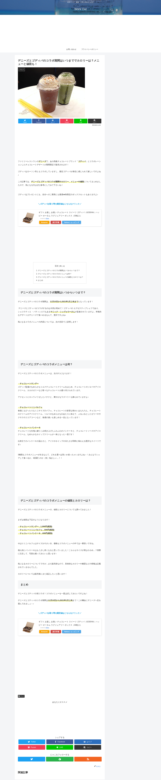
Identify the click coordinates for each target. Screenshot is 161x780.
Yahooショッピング (71, 222)
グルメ (21, 696)
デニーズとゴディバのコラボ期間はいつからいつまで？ (59, 271)
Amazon (44, 222)
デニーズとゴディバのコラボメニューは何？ (54, 274)
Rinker (47, 218)
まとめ (40, 281)
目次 (57, 266)
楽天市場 (55, 222)
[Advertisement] (80, 30)
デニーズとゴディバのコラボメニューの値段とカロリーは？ (60, 277)
